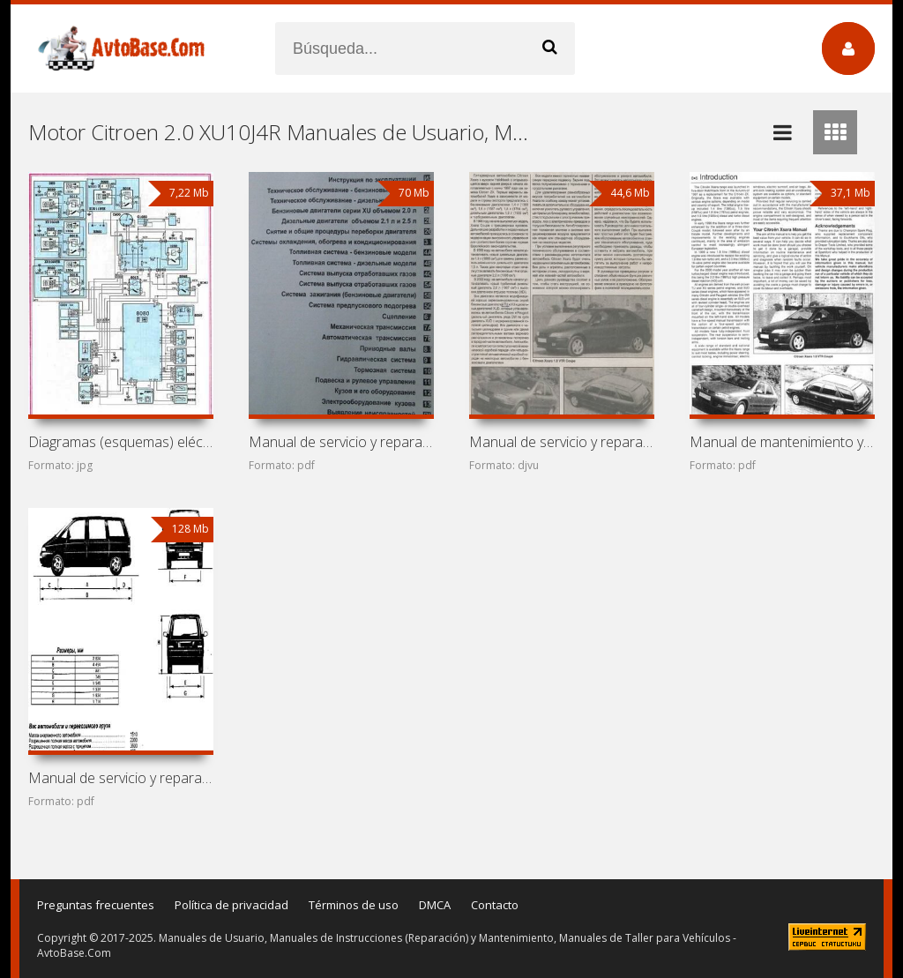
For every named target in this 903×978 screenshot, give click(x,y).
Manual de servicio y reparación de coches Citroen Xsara (561, 442)
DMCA (435, 905)
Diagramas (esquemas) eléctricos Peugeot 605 (120, 442)
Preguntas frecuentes (95, 905)
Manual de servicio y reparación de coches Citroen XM (341, 442)
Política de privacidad (231, 905)
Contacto (495, 905)
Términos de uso (354, 905)
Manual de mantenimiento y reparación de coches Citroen (782, 442)
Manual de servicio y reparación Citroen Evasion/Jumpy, (120, 778)
